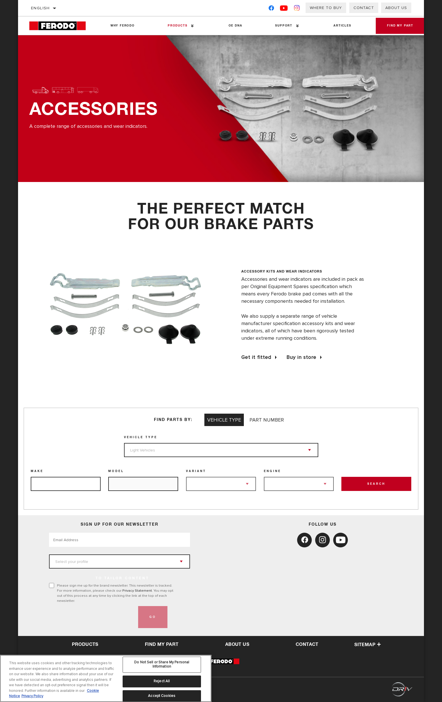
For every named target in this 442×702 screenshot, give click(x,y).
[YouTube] (284, 9)
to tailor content (122, 578)
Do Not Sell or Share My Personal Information (161, 665)
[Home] (61, 25)
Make (37, 471)
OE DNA (235, 25)
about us (237, 644)
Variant (196, 471)
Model (116, 471)
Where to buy (326, 7)
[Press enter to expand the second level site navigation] (192, 26)
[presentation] (92, 617)
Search (376, 483)
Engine (272, 471)
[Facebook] (271, 9)
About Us (396, 7)
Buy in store (301, 357)
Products (177, 25)
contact (307, 644)
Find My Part (400, 25)
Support (283, 25)
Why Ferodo (123, 25)
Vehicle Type (140, 437)
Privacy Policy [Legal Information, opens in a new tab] (32, 698)
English (40, 8)
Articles (342, 25)
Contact (363, 7)
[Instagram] (297, 9)
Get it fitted (256, 357)
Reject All (162, 682)
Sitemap (367, 644)
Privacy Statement (137, 590)
